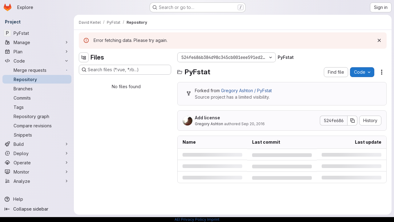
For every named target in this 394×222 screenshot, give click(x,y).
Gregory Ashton (209, 123)
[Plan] (36, 51)
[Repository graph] (36, 116)
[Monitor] (36, 171)
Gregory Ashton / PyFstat (246, 90)
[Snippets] (36, 134)
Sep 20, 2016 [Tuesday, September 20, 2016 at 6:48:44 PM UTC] (253, 123)
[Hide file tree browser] (84, 57)
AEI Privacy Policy (190, 219)
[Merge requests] (36, 70)
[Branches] (36, 88)
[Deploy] (36, 153)
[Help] (36, 199)
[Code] (36, 60)
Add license (207, 117)
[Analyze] (36, 181)
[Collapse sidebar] (36, 209)
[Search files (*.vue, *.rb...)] (125, 70)
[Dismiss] (379, 40)
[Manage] (36, 42)
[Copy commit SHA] (352, 120)
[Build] (36, 144)
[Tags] (36, 107)
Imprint (213, 219)
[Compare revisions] (36, 125)
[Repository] (36, 79)
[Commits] (36, 97)
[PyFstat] (36, 33)
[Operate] (36, 162)
